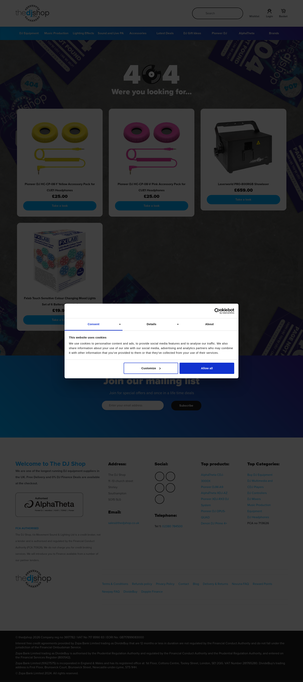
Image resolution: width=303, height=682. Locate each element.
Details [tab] (151, 324)
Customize (151, 368)
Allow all (207, 368)
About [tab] (209, 324)
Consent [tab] (94, 324)
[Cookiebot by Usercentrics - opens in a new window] (217, 311)
